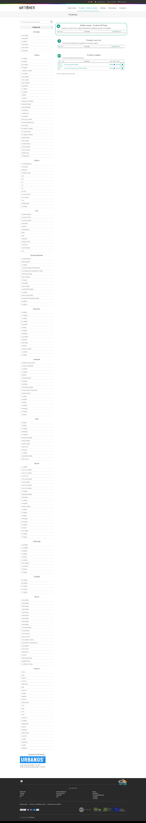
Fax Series (25, 283)
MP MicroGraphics (28, 122)
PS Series (24, 301)
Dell (23, 675)
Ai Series (24, 312)
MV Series (25, 522)
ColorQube (25, 630)
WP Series (25, 50)
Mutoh (24, 699)
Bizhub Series (26, 262)
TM (23, 200)
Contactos (122, 8)
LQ (22, 185)
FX (22, 182)
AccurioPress (26, 259)
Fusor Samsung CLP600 (71, 64)
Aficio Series (26, 482)
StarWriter (25, 156)
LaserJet (24, 238)
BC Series (24, 580)
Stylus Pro (25, 197)
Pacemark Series (27, 456)
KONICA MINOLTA (61, 792)
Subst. (58, 31)
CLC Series (25, 73)
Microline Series (27, 438)
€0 (122, 2)
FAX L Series (25, 80)
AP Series (24, 58)
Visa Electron (34, 809)
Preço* (119, 31)
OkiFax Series (26, 441)
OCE (23, 711)
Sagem (24, 739)
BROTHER (22, 792)
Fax (23, 235)
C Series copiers (27, 70)
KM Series (25, 333)
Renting (102, 8)
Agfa (23, 672)
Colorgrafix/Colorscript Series (32, 271)
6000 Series (25, 615)
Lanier (24, 693)
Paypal (21, 809)
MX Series (25, 384)
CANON (22, 793)
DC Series (25, 321)
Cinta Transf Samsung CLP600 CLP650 (75, 68)
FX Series (24, 554)
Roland (24, 736)
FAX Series (25, 38)
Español (91, 1)
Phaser (24, 655)
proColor (25, 459)
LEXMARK (59, 795)
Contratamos (112, 8)
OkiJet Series (26, 444)
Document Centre (28, 640)
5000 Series (25, 612)
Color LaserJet (27, 220)
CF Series (24, 265)
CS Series (24, 369)
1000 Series (25, 600)
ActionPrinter (26, 164)
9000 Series (25, 624)
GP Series (24, 92)
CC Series (24, 315)
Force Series (26, 286)
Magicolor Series (27, 295)
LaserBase (25, 110)
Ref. (60, 61)
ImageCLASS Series (27, 101)
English (89, 1)
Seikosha (25, 742)
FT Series (24, 500)
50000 (111, 64)
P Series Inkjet (26, 393)
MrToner (31, 817)
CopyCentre (26, 633)
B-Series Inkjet (26, 173)
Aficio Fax (25, 476)
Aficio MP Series (27, 479)
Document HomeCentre (29, 643)
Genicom (25, 684)
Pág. (113, 31)
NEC (23, 705)
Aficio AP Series (27, 470)
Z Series (24, 414)
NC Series (24, 525)
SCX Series (25, 566)
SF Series (24, 569)
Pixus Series (25, 141)
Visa (24, 809)
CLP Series (25, 545)
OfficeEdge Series (27, 387)
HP (20, 797)
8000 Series (25, 621)
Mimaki (24, 696)
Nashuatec (25, 702)
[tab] (36, 27)
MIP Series (25, 343)
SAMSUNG (95, 793)
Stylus (24, 191)
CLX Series (25, 548)
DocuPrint (25, 646)
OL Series (24, 453)
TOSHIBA (95, 797)
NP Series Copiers (27, 128)
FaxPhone (25, 86)
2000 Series (25, 603)
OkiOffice (25, 447)
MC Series (25, 434)
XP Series (24, 206)
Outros (95, 798)
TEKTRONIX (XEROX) (98, 795)
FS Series (24, 330)
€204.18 (118, 64)
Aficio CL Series (27, 473)
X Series (24, 402)
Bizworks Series (27, 494)
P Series (24, 346)
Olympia (24, 721)
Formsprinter (26, 378)
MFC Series (25, 47)
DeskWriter (25, 229)
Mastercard (27, 809)
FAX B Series (25, 77)
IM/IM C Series (26, 506)
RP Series (24, 534)
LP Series (24, 292)
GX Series (24, 503)
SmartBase (25, 153)
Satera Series (26, 147)
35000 (111, 68)
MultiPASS (25, 125)
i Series (24, 95)
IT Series (24, 509)
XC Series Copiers (27, 664)
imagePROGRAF (26, 104)
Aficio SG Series (27, 485)
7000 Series (25, 618)
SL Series (24, 572)
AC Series (24, 467)
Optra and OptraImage (29, 390)
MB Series (25, 431)
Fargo (24, 678)
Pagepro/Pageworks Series (30, 298)
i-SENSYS (24, 98)
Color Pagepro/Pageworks (31, 268)
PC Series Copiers (27, 134)
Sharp (24, 745)
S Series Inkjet (26, 144)
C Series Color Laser (28, 363)
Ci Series (24, 318)
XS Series (24, 411)
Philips (24, 727)
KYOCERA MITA (60, 793)
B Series (24, 422)
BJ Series (24, 61)
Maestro (31, 809)
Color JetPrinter (27, 366)
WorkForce (25, 203)
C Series (24, 425)
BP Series (24, 67)
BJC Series (25, 64)
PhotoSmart (26, 248)
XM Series (25, 408)
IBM (23, 687)
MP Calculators (27, 119)
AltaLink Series (26, 627)
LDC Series (25, 337)
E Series (24, 375)
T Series (24, 396)
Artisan (24, 170)
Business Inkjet (26, 214)
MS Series (25, 381)
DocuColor (26, 637)
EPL (23, 179)
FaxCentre (25, 652)
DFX (23, 176)
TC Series (24, 352)
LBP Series (25, 116)
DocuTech (25, 649)
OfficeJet (25, 245)
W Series (24, 399)
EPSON (22, 795)
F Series (24, 327)
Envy (23, 232)
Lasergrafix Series (28, 289)
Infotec (24, 690)
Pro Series (25, 531)
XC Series (24, 405)
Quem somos (72, 8)
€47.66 (118, 68)
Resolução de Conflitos (54, 804)
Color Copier (26, 217)
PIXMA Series (26, 137)
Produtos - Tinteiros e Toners (88, 8)
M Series (24, 340)
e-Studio (25, 589)
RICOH (94, 792)
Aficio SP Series (27, 488)
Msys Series (25, 563)
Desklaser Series (27, 274)
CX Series (24, 372)
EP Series (24, 280)
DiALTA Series (26, 277)
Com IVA (111, 2)
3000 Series (25, 606)
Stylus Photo (26, 194)
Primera (24, 730)
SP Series (24, 304)
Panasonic (25, 724)
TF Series (24, 592)
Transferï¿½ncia (37, 809)
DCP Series (25, 35)
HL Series (24, 41)
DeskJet (24, 226)
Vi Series (24, 355)
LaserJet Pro (26, 242)
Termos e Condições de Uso (37, 804)
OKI (57, 797)
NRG (23, 708)
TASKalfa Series (27, 349)
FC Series (24, 89)
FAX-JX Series (26, 83)
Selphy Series (26, 150)
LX (22, 188)
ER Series (24, 551)
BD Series (24, 583)
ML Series (24, 560)
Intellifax (25, 44)
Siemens (24, 748)
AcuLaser (25, 167)
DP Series (24, 324)
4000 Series (25, 609)
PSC (23, 251)
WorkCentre (26, 661)
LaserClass (25, 113)
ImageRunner (26, 107)
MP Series (25, 518)
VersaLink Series (27, 658)
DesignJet (25, 223)
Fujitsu (24, 681)
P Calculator (26, 131)
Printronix (25, 733)
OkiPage (24, 450)
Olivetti (24, 718)
